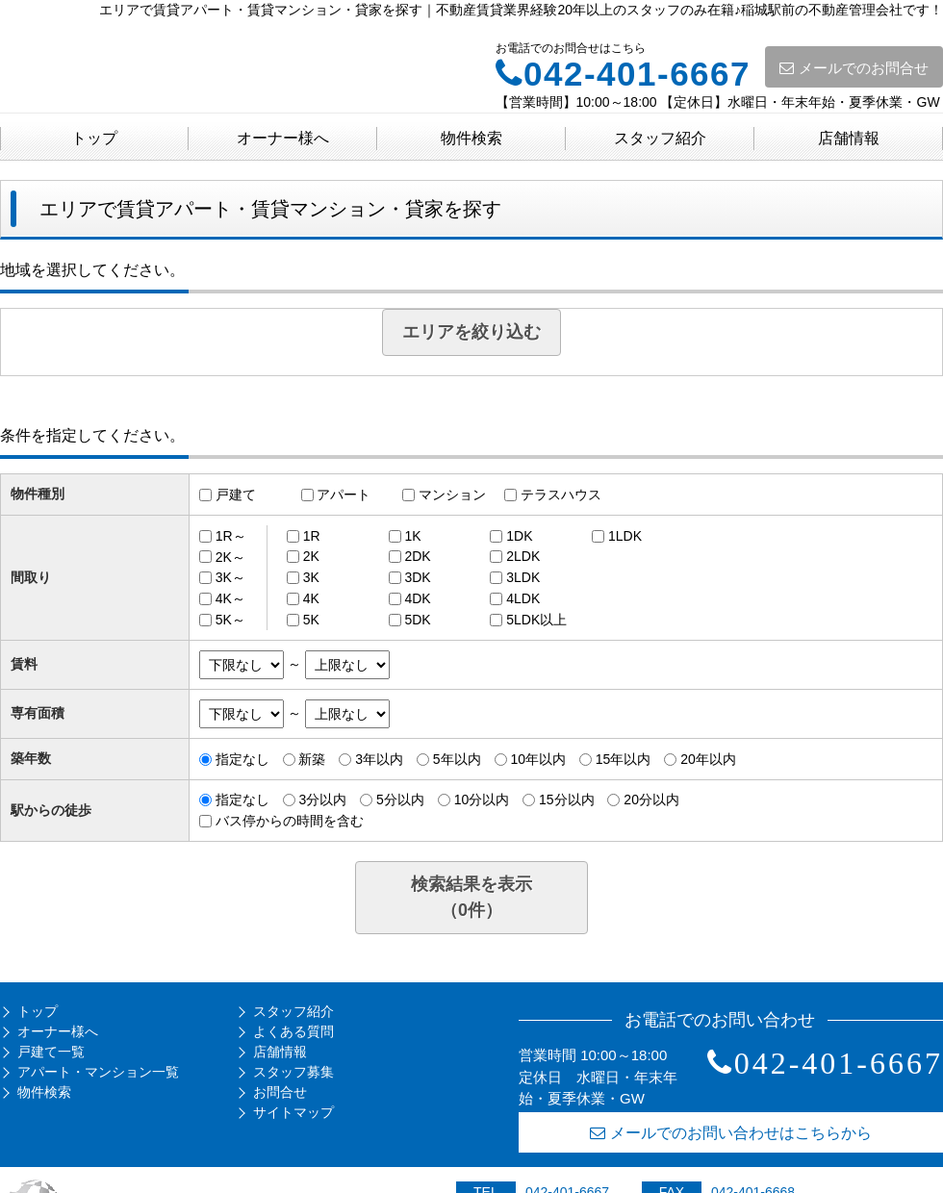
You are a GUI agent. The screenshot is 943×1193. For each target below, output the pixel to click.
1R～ (231, 536)
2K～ (230, 556)
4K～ (230, 598)
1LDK (625, 536)
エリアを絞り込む (471, 332)
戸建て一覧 (51, 1051)
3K (311, 577)
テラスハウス (561, 494)
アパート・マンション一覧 (98, 1071)
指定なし (242, 759)
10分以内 (482, 799)
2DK (417, 556)
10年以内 (538, 759)
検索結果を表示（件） (471, 897)
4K (311, 598)
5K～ (230, 619)
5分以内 (400, 799)
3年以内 (379, 759)
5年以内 (457, 759)
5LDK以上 (536, 619)
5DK (417, 619)
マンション (452, 494)
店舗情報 (848, 138)
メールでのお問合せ (854, 68)
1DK (519, 536)
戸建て (236, 494)
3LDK (523, 577)
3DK (417, 577)
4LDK (523, 598)
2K (311, 556)
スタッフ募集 (293, 1071)
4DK (417, 598)
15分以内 (567, 799)
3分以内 (322, 799)
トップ (94, 138)
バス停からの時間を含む (290, 820)
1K (412, 536)
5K (311, 619)
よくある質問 (293, 1031)
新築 (311, 759)
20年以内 (708, 759)
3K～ (230, 577)
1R (311, 536)
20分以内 (651, 799)
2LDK (523, 556)
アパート (343, 494)
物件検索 (471, 138)
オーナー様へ (283, 138)
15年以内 (623, 759)
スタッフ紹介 (660, 138)
